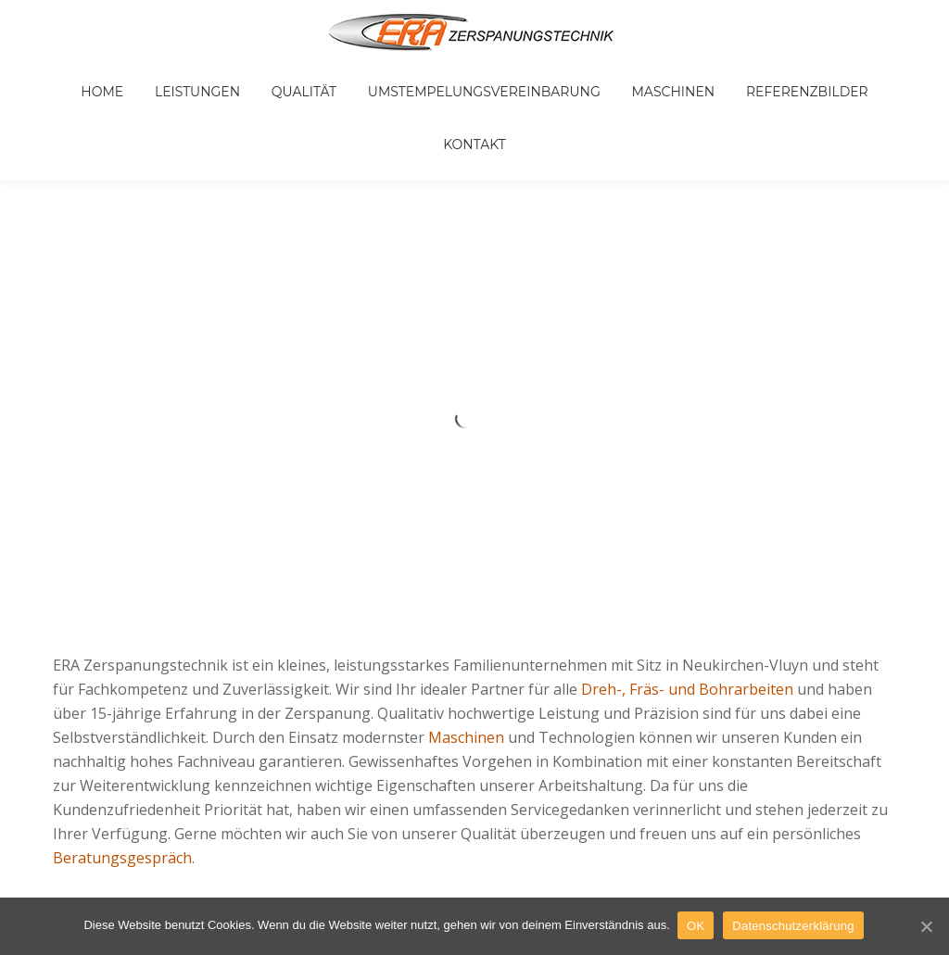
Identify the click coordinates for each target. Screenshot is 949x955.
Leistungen (176, 77)
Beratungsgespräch (122, 754)
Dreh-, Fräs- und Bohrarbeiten (687, 585)
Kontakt (845, 77)
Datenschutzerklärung (794, 926)
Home (94, 77)
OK (697, 926)
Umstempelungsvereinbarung (437, 77)
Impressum (411, 796)
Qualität (269, 77)
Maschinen (613, 77)
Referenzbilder (734, 77)
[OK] (926, 926)
